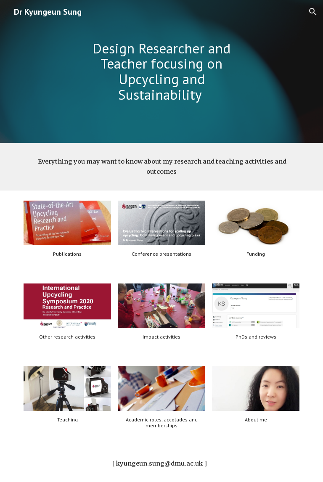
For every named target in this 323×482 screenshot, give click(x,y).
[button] (313, 12)
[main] (161, 71)
